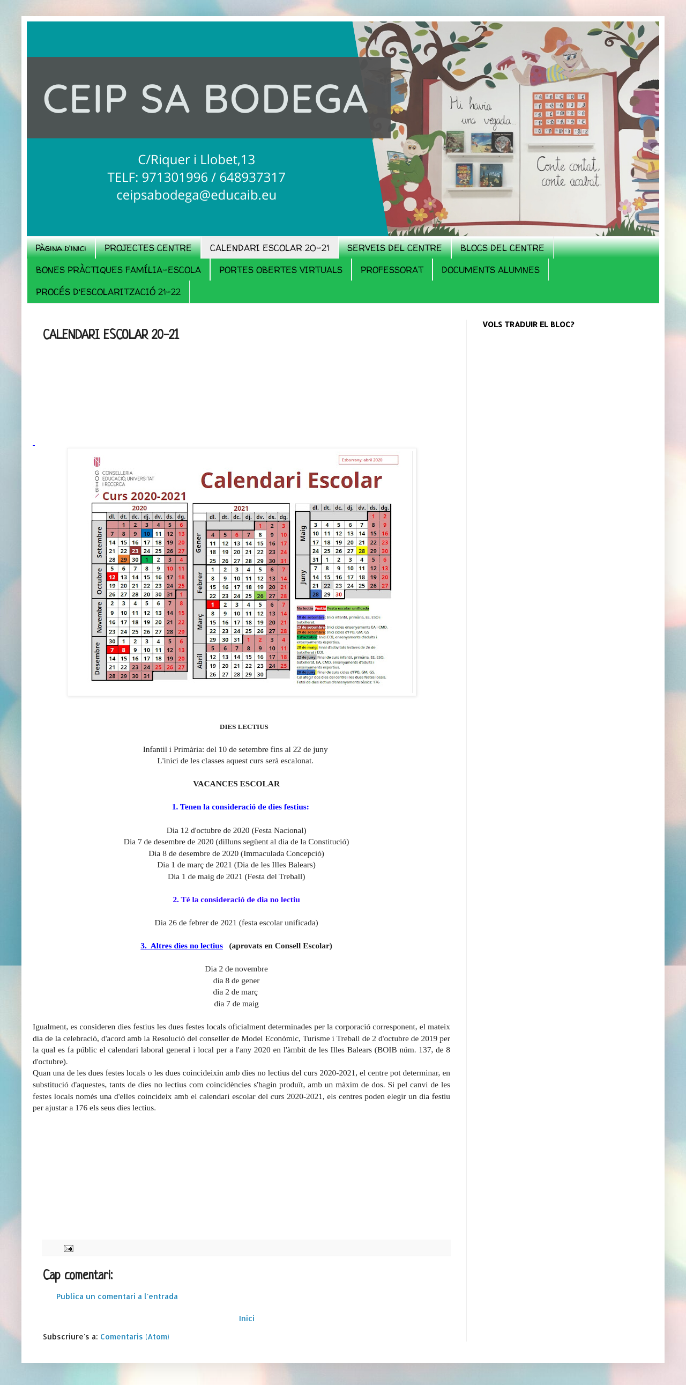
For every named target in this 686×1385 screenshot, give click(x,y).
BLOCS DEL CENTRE (502, 248)
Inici (247, 1318)
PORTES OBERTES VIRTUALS (280, 270)
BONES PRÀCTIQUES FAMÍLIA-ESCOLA (118, 270)
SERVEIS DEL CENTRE (394, 248)
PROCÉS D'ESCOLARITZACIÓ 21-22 (108, 292)
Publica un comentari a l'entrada (117, 1296)
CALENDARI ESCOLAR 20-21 (269, 248)
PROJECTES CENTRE (148, 248)
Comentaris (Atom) (134, 1336)
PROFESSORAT (392, 270)
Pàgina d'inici (60, 248)
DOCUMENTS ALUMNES (491, 270)
